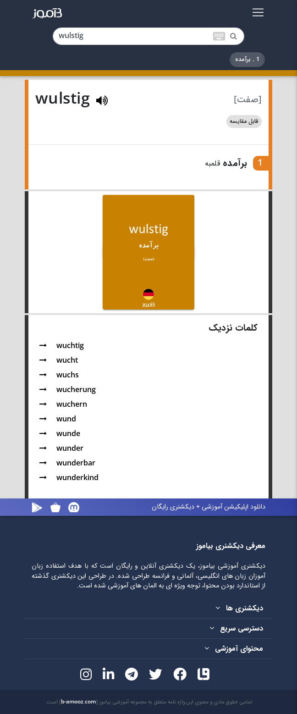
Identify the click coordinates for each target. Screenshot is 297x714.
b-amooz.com (78, 702)
